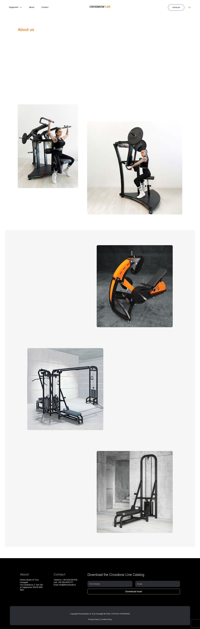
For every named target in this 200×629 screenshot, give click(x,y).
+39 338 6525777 (65, 582)
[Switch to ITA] (189, 7)
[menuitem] (15, 7)
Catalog (176, 7)
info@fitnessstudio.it (67, 585)
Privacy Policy (93, 619)
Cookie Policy (106, 619)
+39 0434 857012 (69, 580)
